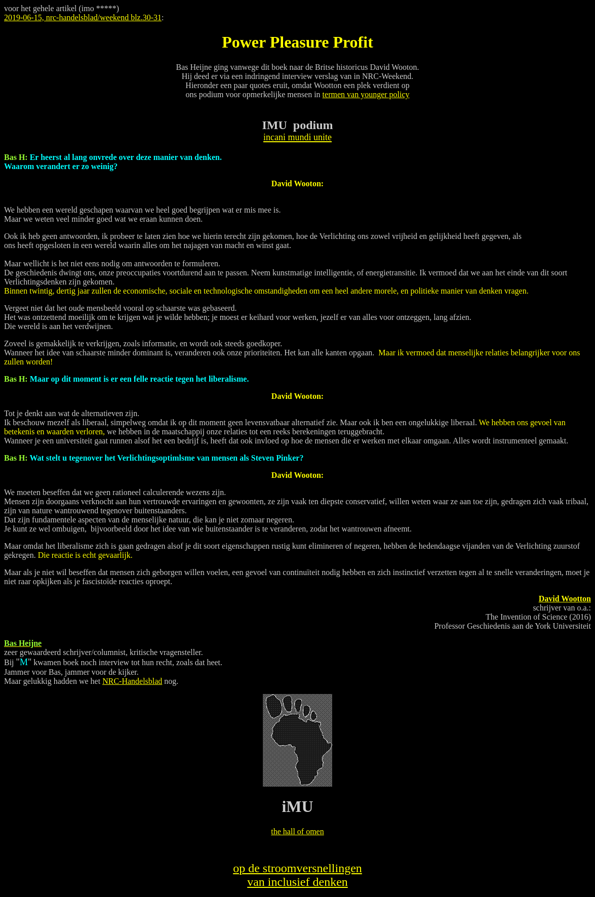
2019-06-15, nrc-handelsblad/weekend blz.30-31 (83, 17)
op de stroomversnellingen (297, 868)
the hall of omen (297, 831)
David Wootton (565, 598)
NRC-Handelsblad (132, 681)
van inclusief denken (297, 881)
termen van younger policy (366, 94)
